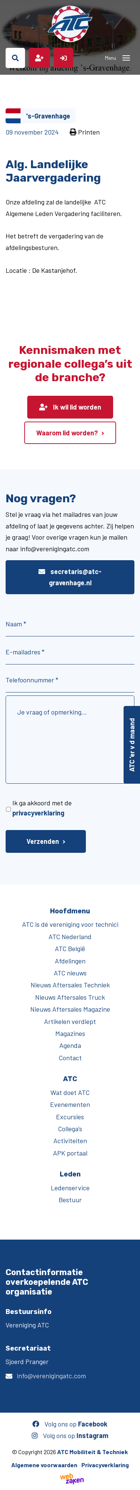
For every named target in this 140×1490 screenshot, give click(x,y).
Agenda (70, 1045)
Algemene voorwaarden (44, 1464)
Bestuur (70, 1200)
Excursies (70, 1117)
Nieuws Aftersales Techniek (70, 985)
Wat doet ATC (70, 1092)
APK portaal (70, 1153)
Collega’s (70, 1129)
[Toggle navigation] (126, 58)
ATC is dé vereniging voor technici (70, 924)
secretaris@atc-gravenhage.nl (70, 577)
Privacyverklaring (105, 1464)
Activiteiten (70, 1140)
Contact (70, 1058)
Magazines (70, 1033)
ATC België (70, 948)
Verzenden (43, 841)
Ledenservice (70, 1188)
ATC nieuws (70, 973)
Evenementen (70, 1104)
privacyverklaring (38, 813)
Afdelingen (70, 961)
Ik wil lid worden (70, 407)
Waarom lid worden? (67, 433)
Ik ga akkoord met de (42, 808)
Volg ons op (70, 1424)
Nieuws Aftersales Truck (70, 997)
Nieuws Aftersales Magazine (70, 1009)
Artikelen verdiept (70, 1021)
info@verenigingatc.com (51, 1376)
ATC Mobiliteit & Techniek (92, 1451)
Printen (85, 132)
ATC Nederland (70, 936)
